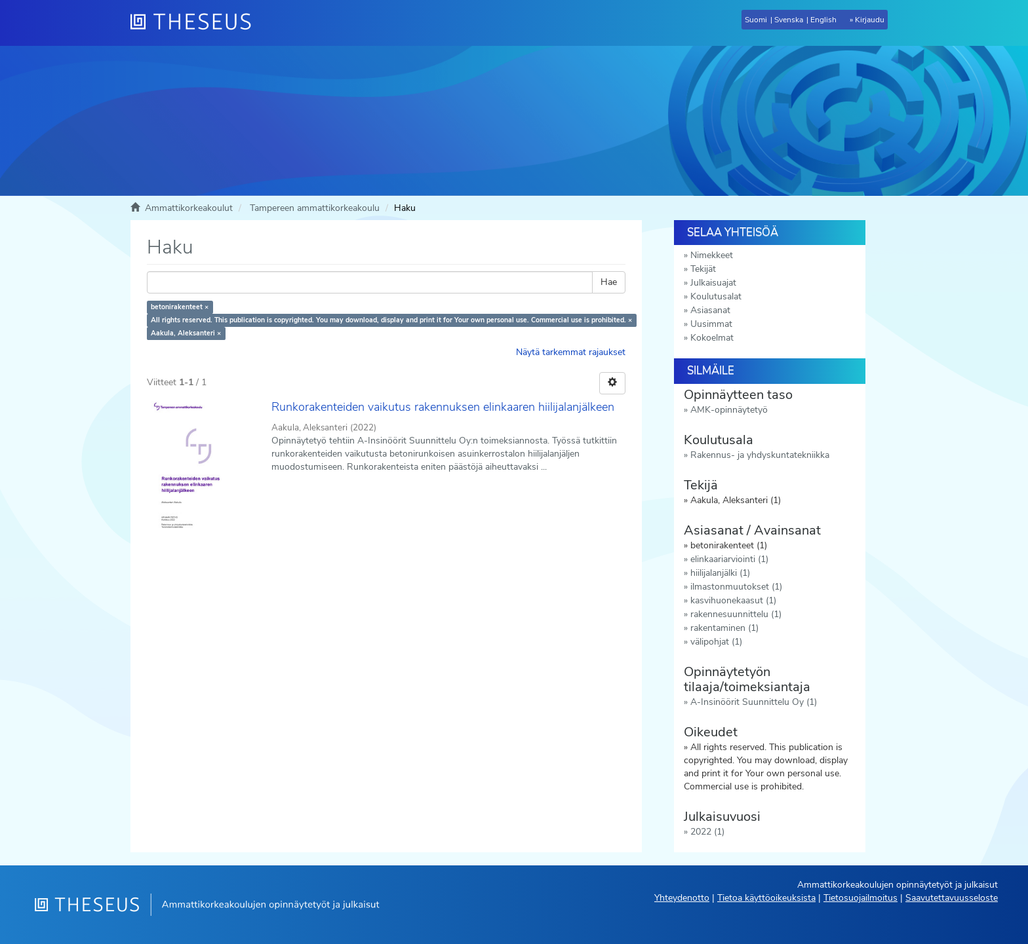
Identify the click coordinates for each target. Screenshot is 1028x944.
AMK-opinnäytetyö (729, 410)
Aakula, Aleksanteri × (186, 333)
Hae (609, 282)
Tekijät (703, 269)
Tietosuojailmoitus (860, 898)
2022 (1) (707, 831)
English (823, 19)
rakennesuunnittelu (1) (735, 614)
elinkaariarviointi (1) (729, 559)
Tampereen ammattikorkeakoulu (315, 208)
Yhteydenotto (681, 898)
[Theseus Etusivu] (196, 23)
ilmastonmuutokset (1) (736, 586)
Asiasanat (710, 310)
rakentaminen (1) (724, 628)
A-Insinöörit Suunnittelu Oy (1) (753, 702)
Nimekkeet (711, 255)
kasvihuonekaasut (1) (733, 600)
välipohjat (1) (716, 641)
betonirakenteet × (179, 307)
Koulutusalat (715, 296)
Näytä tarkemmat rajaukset (570, 352)
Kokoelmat (712, 337)
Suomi (756, 19)
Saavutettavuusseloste (951, 898)
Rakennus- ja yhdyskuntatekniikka (759, 455)
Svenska (788, 19)
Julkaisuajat (713, 282)
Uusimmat (711, 324)
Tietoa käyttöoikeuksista (766, 898)
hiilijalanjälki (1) (720, 573)
